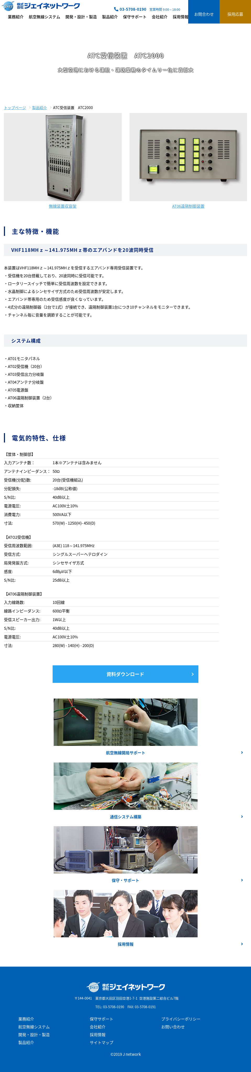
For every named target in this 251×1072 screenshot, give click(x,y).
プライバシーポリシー (180, 1019)
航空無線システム (44, 17)
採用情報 (180, 17)
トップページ (15, 107)
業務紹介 (16, 17)
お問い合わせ (173, 1027)
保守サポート (135, 17)
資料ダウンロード (125, 674)
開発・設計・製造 (81, 17)
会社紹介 (160, 17)
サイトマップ (101, 1042)
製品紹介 (110, 17)
